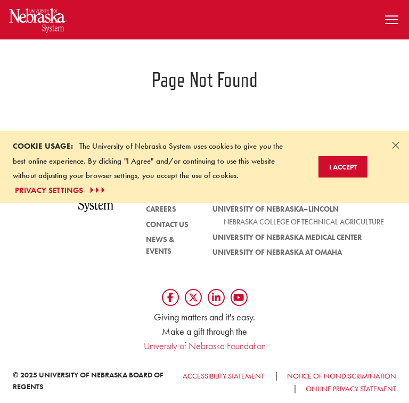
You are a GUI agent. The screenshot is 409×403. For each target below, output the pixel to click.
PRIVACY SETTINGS (61, 190)
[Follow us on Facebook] (170, 297)
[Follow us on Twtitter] (193, 297)
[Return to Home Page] (38, 18)
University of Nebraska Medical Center (287, 237)
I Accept (343, 167)
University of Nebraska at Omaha (277, 252)
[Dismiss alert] (395, 145)
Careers (161, 209)
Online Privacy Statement (351, 388)
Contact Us (167, 224)
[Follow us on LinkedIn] (216, 297)
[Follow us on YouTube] (239, 297)
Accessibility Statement (223, 376)
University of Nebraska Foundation (205, 346)
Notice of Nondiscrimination (341, 376)
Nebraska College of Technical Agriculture (304, 222)
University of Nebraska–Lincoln (275, 209)
